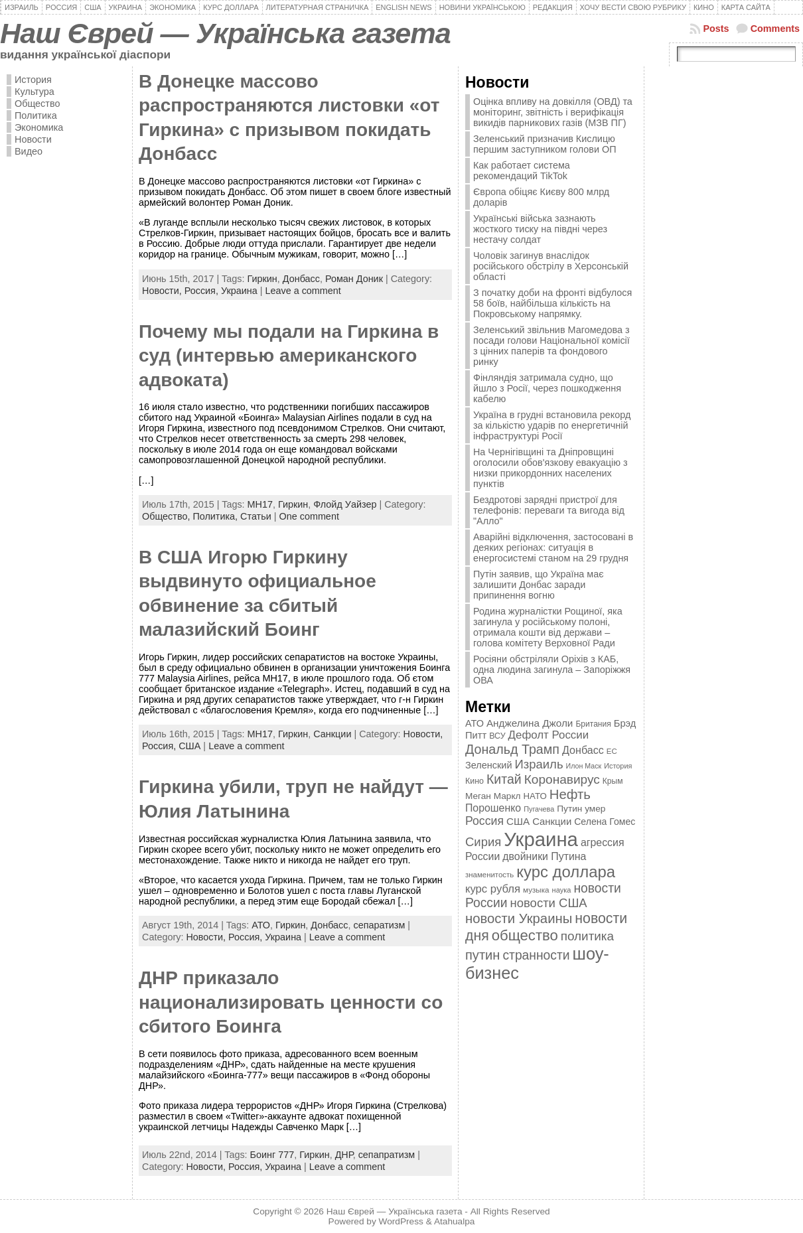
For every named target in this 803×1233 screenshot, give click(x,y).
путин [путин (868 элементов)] (482, 955)
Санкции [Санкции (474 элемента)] (551, 821)
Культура (34, 91)
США (189, 746)
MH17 (260, 504)
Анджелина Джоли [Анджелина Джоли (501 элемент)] (529, 723)
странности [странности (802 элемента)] (535, 955)
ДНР (344, 1154)
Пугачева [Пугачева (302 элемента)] (539, 809)
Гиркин (262, 278)
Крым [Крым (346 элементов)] (613, 781)
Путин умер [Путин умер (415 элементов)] (581, 809)
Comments (775, 28)
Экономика (39, 127)
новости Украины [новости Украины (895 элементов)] (518, 918)
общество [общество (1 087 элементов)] (525, 935)
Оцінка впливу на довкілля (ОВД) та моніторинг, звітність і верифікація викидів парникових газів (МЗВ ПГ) (552, 112)
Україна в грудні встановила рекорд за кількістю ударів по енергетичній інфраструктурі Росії (551, 425)
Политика (36, 115)
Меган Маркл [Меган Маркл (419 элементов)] (493, 796)
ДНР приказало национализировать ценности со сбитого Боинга (291, 1002)
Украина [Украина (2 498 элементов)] (541, 839)
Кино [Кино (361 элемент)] (474, 781)
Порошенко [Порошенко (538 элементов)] (493, 808)
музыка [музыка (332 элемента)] (536, 889)
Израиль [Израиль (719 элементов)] (538, 764)
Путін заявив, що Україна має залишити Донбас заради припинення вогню (538, 585)
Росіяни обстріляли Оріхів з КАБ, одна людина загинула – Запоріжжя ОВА (551, 670)
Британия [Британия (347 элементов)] (593, 724)
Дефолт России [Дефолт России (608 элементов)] (548, 735)
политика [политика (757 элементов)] (587, 936)
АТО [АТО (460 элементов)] (474, 723)
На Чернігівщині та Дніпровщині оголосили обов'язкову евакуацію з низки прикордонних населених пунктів (550, 468)
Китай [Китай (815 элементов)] (504, 779)
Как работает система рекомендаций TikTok (521, 170)
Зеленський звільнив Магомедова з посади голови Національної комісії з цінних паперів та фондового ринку (551, 346)
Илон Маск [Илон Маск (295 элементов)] (584, 766)
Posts (716, 28)
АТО (261, 925)
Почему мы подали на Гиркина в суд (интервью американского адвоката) (289, 355)
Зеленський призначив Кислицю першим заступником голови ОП (545, 144)
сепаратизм (379, 925)
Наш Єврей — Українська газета (225, 33)
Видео (28, 151)
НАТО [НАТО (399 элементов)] (535, 796)
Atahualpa (454, 1221)
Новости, (163, 290)
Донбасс (301, 278)
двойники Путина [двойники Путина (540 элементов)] (544, 856)
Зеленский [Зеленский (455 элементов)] (488, 765)
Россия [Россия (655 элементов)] (484, 821)
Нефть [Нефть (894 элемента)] (570, 794)
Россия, (202, 290)
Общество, (167, 516)
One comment (309, 516)
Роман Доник (354, 278)
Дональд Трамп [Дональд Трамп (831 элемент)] (512, 749)
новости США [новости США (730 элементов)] (548, 903)
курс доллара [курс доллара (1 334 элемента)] (565, 872)
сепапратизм (386, 1154)
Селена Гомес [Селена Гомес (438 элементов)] (604, 821)
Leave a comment (302, 290)
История (33, 79)
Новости (33, 139)
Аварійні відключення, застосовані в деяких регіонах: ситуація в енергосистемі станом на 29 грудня (553, 547)
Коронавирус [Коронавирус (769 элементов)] (562, 779)
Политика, (216, 516)
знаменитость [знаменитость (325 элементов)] (489, 875)
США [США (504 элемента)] (518, 821)
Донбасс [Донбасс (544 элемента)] (583, 750)
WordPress (401, 1221)
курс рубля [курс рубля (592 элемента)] (492, 889)
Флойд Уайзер (344, 504)
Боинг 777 (272, 1154)
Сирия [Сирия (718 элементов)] (483, 842)
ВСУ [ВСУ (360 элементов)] (497, 736)
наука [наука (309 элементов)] (561, 890)
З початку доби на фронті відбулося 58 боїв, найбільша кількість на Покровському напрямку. (552, 303)
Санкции (332, 734)
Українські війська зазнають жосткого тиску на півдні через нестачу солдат (540, 229)
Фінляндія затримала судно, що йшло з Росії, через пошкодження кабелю (547, 388)
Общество (37, 103)
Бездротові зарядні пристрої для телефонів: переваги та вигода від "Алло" (548, 510)
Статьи (255, 516)
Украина (239, 290)
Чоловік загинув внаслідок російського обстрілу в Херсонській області (550, 266)
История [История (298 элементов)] (618, 766)
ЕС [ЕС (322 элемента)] (612, 751)
